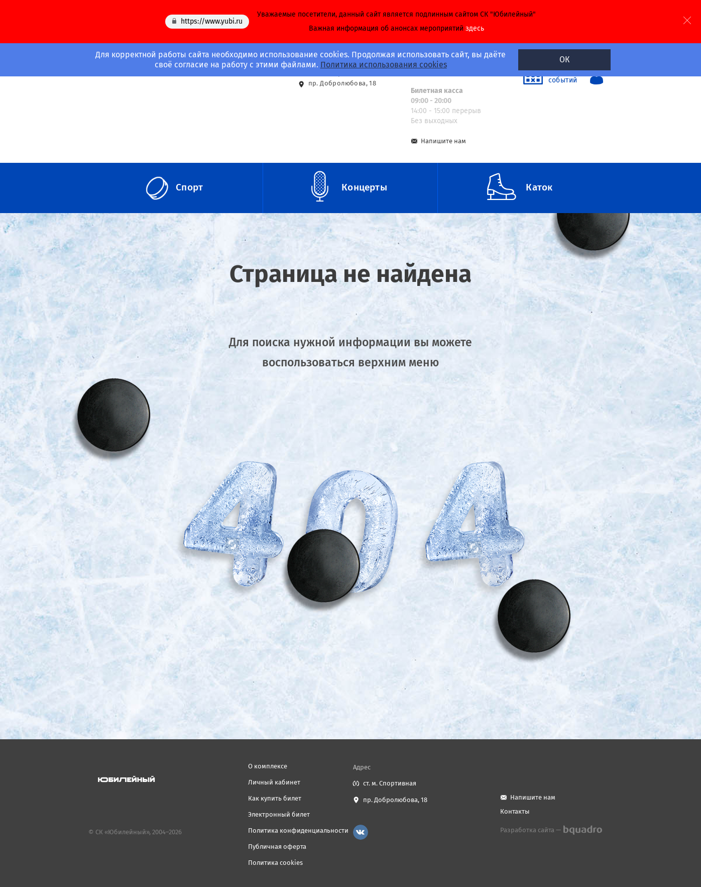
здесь (474, 28)
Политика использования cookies (383, 64)
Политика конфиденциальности (298, 830)
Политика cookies (275, 862)
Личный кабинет (274, 782)
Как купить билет (274, 798)
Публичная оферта (277, 846)
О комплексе (267, 766)
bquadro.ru (582, 830)
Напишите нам (443, 141)
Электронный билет (279, 814)
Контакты (515, 811)
